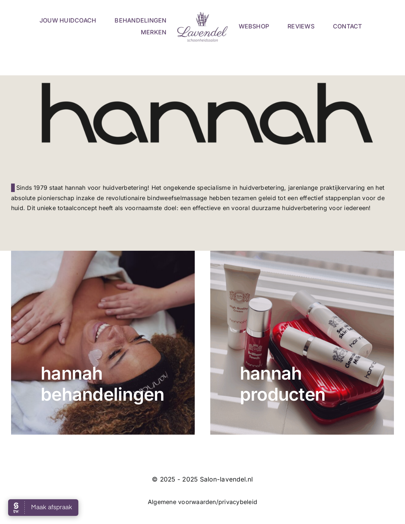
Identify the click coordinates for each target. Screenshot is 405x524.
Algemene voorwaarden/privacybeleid (202, 502)
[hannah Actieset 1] (302, 342)
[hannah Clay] (103, 342)
